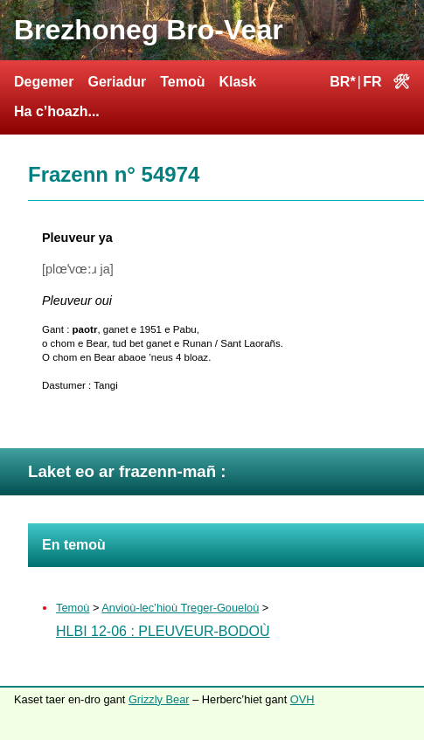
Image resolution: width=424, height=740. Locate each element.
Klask (237, 81)
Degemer (43, 81)
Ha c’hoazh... (57, 111)
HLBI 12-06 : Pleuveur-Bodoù (163, 631)
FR (372, 81)
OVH (302, 699)
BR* (342, 81)
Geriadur (116, 81)
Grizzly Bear (159, 699)
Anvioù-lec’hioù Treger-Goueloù (180, 607)
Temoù (182, 81)
